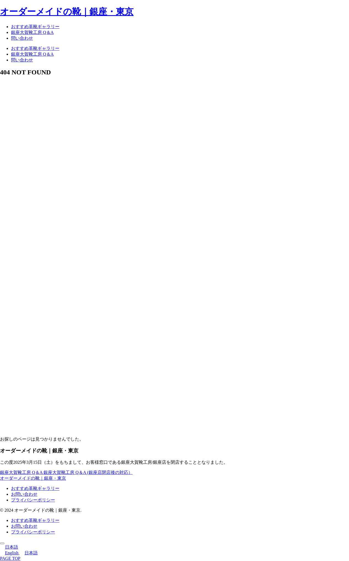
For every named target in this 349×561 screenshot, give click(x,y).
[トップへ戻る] (2, 543)
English (10, 553)
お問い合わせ (24, 494)
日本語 (9, 547)
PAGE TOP (10, 558)
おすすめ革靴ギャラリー (35, 488)
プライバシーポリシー (33, 500)
